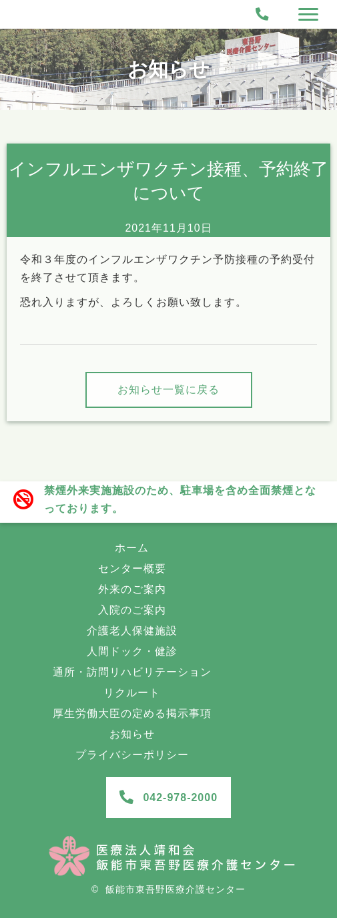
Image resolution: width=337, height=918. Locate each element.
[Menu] (308, 14)
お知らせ (168, 69)
